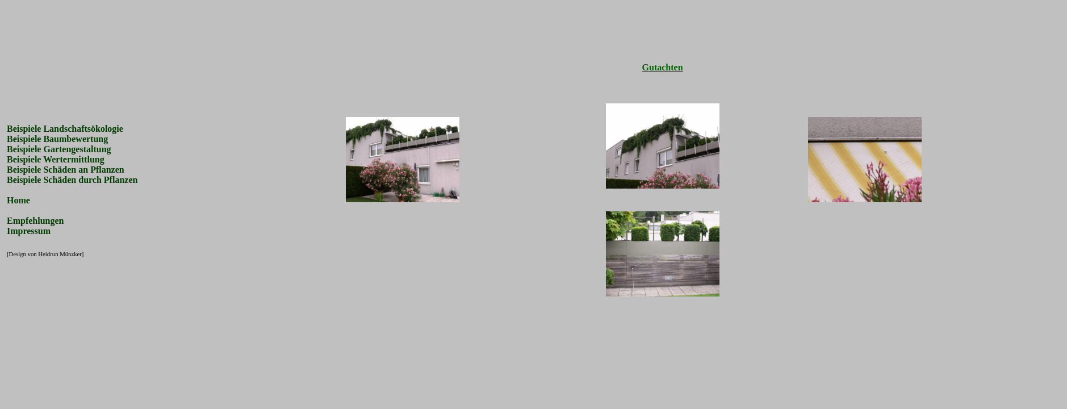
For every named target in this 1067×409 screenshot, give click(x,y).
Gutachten (662, 67)
